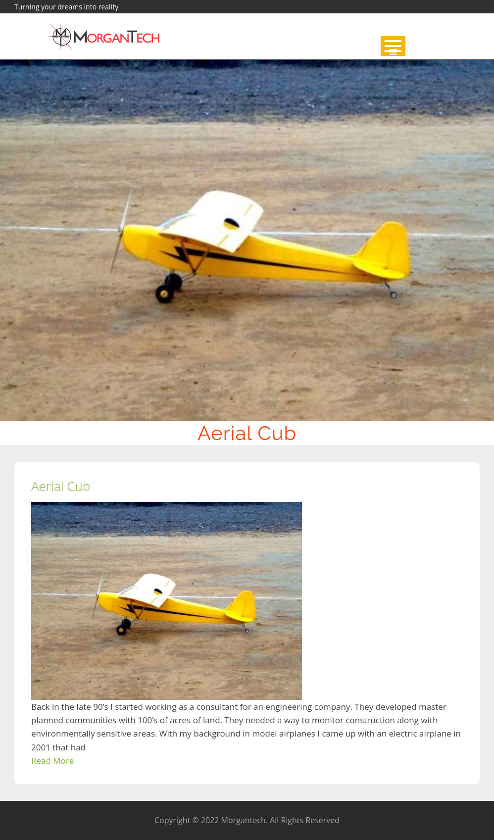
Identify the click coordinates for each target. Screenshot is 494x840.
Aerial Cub (60, 486)
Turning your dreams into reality (66, 6)
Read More (52, 760)
